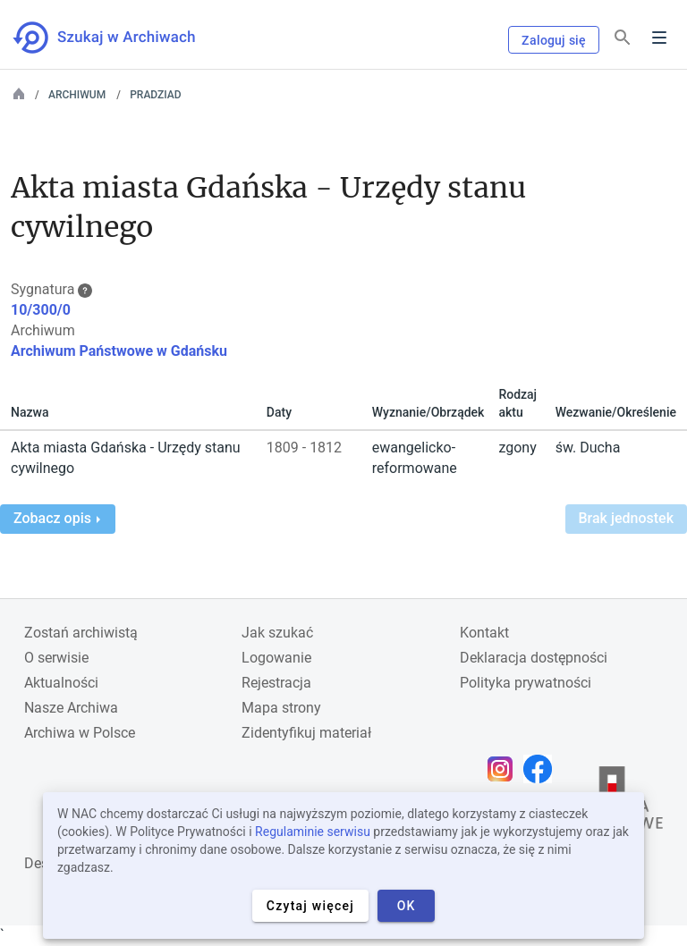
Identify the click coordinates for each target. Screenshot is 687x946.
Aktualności (61, 682)
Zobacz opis (56, 518)
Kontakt (484, 632)
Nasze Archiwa (71, 707)
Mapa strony (281, 707)
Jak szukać (277, 632)
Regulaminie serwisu (312, 831)
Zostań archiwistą (81, 632)
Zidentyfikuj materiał (306, 732)
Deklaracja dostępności (533, 657)
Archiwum (77, 95)
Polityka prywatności (525, 682)
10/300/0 (41, 309)
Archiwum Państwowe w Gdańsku (119, 350)
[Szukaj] (623, 38)
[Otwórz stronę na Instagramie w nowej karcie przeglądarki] (504, 769)
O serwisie (56, 657)
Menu (659, 37)
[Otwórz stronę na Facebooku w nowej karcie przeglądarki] (542, 769)
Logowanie (276, 657)
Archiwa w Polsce (79, 732)
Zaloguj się (554, 40)
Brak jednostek (626, 518)
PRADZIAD (155, 95)
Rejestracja (276, 682)
